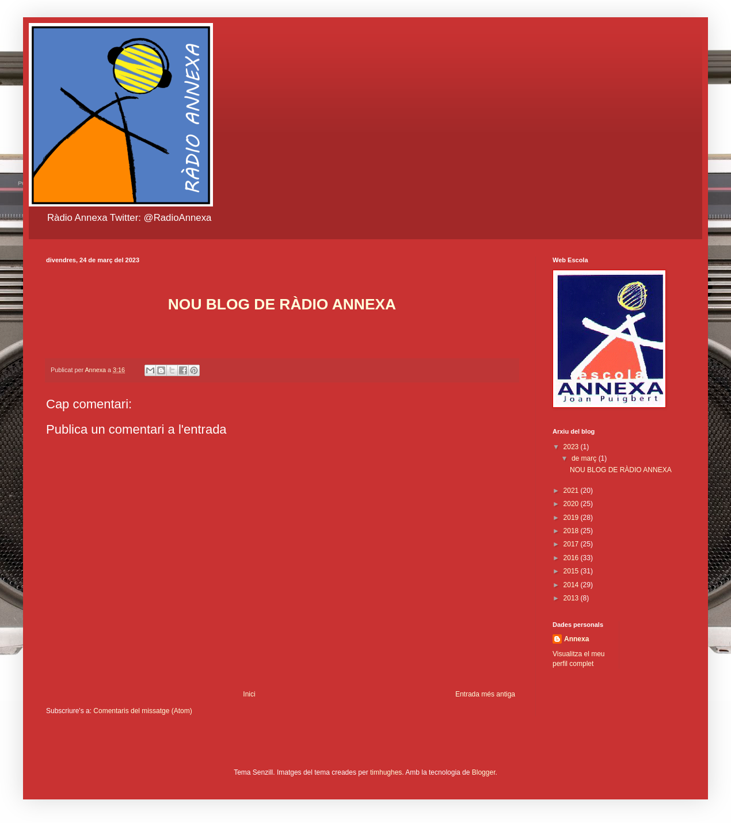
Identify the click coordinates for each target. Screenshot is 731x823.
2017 (572, 544)
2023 (572, 447)
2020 (572, 504)
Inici (249, 694)
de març (585, 458)
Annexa (576, 639)
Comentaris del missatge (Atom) (142, 711)
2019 (572, 518)
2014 (572, 585)
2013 (572, 598)
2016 (572, 558)
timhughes (386, 772)
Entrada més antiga (485, 694)
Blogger (484, 772)
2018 (572, 531)
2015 (572, 571)
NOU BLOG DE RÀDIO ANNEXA (621, 470)
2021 (572, 491)
